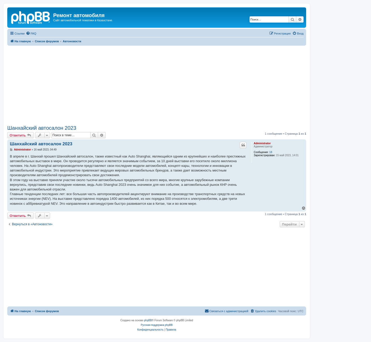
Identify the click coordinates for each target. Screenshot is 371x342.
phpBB (148, 320)
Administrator (262, 143)
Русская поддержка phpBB (157, 325)
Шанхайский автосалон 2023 (41, 128)
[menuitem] (31, 33)
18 (270, 152)
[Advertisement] (156, 84)
